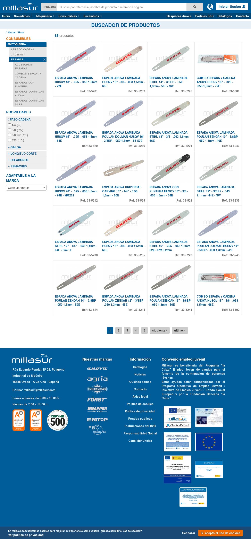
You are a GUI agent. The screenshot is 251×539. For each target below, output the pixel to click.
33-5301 (234, 91)
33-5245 (234, 255)
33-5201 (92, 91)
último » (179, 330)
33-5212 (92, 200)
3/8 (16, 130)
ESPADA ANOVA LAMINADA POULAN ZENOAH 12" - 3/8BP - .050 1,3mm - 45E (122, 300)
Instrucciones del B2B (140, 426)
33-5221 (186, 146)
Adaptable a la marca (21, 177)
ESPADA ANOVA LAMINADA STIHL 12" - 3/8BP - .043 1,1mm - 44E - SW (216, 191)
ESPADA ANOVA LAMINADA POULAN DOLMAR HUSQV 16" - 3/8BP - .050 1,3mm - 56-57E (123, 137)
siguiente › (159, 330)
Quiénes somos (140, 382)
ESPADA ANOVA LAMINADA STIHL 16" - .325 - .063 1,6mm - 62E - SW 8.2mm (171, 246)
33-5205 (139, 255)
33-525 (140, 200)
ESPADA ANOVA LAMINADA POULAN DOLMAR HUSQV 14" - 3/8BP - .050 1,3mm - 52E (218, 246)
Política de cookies (140, 404)
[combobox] (26, 187)
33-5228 (186, 91)
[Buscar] (194, 7)
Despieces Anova (179, 16)
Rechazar (188, 533)
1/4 (15, 125)
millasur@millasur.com (39, 390)
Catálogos (225, 16)
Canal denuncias (140, 441)
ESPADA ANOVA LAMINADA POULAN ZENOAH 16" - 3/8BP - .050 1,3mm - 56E (170, 300)
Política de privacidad (140, 411)
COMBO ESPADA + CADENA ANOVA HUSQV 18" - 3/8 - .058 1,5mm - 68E (217, 300)
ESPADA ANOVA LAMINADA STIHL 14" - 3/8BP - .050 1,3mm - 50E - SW (168, 82)
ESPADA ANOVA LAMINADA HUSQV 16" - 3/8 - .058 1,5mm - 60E (123, 246)
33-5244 (139, 310)
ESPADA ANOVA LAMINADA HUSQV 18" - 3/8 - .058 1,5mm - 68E (123, 82)
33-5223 (186, 255)
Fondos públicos (140, 419)
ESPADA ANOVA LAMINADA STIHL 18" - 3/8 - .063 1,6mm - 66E (170, 137)
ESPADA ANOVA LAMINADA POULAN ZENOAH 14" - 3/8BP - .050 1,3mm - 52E (75, 300)
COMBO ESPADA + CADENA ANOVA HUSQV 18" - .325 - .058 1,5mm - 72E (216, 82)
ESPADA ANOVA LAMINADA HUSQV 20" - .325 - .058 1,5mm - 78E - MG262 (76, 191)
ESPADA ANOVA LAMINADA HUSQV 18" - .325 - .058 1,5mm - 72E (76, 82)
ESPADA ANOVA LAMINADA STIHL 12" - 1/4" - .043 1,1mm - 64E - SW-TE (76, 246)
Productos (49, 7)
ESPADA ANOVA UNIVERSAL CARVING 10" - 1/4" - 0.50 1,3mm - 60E (121, 191)
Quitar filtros (15, 32)
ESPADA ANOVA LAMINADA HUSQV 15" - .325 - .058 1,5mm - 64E (76, 137)
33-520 (93, 146)
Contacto (242, 16)
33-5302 (234, 310)
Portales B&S (204, 16)
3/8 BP (18, 135)
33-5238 (92, 255)
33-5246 (139, 146)
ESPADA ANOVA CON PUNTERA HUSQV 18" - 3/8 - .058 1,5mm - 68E (169, 191)
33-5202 (139, 91)
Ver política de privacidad (26, 535)
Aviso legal (140, 397)
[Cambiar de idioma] (210, 6)
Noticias (140, 374)
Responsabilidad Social (140, 433)
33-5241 (186, 310)
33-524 (93, 310)
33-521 (187, 200)
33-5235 (234, 200)
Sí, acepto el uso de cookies (220, 533)
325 (16, 140)
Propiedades (18, 112)
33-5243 (234, 146)
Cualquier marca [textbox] (19, 187)
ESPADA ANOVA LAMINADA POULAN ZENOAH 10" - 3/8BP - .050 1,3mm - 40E (217, 137)
